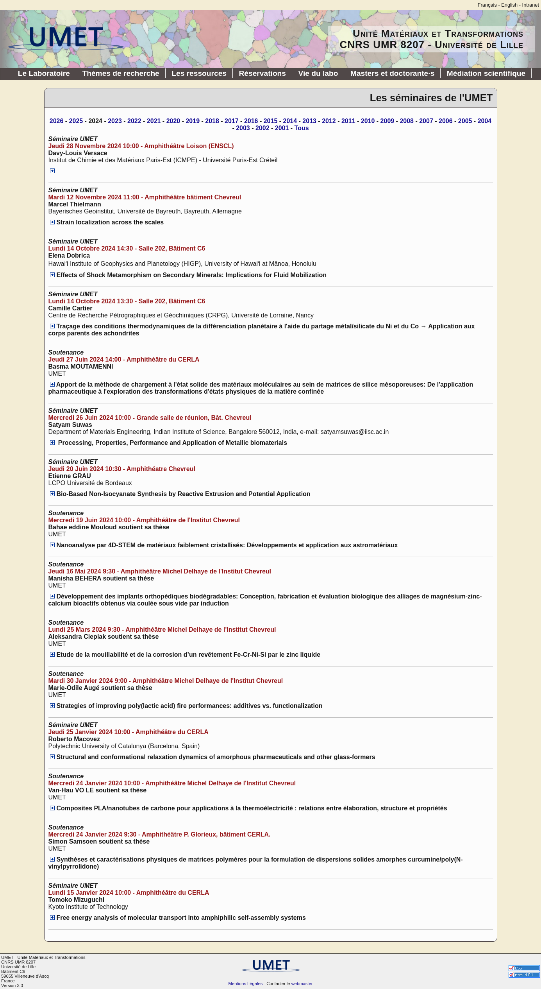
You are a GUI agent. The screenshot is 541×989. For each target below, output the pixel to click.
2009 (387, 121)
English (509, 5)
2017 (232, 121)
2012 (329, 121)
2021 (154, 121)
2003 (243, 128)
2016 (251, 121)
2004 (485, 121)
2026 (57, 121)
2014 (290, 121)
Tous (302, 128)
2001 (282, 128)
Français (487, 5)
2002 (262, 128)
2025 (76, 121)
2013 (309, 121)
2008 (407, 121)
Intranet (530, 5)
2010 (368, 121)
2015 (271, 121)
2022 (134, 121)
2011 (348, 121)
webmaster (302, 983)
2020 (173, 121)
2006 (446, 121)
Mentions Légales (246, 983)
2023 (115, 121)
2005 (465, 121)
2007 (426, 121)
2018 (212, 121)
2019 (193, 121)
